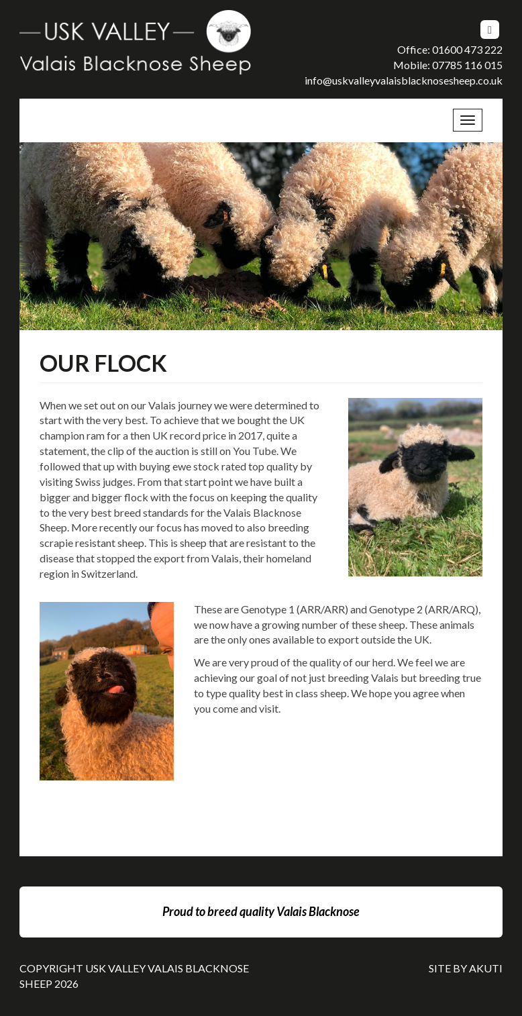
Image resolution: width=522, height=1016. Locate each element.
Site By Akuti (466, 968)
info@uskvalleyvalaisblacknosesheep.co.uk (404, 80)
